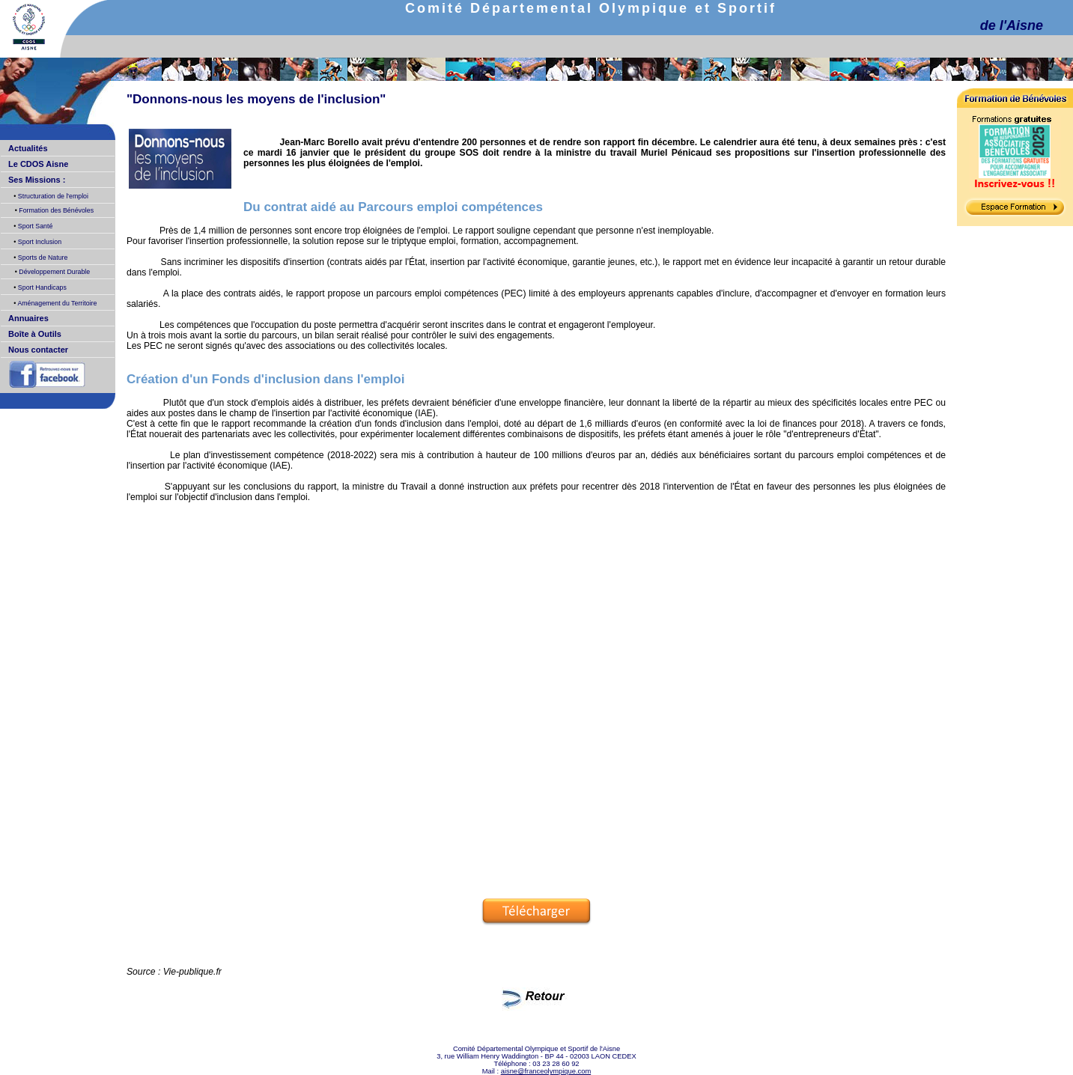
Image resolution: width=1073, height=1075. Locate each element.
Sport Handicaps (41, 287)
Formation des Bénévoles (55, 210)
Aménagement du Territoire (56, 303)
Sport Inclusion (38, 242)
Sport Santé (34, 226)
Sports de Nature (41, 257)
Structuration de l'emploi (52, 196)
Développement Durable (53, 271)
